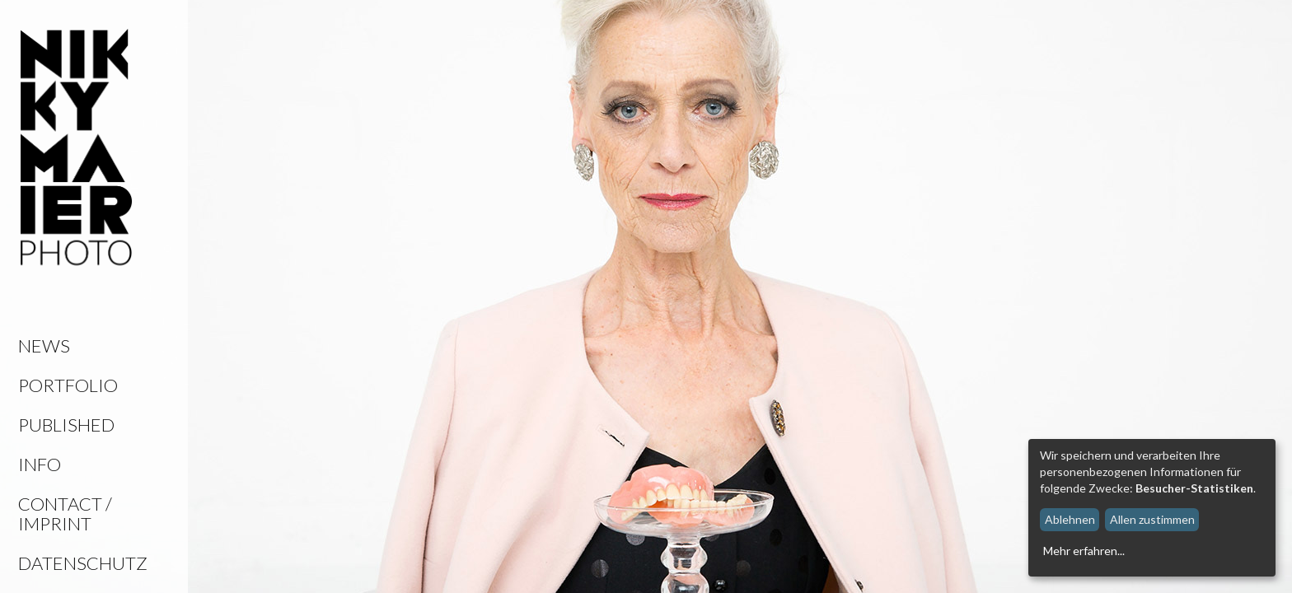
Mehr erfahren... (1084, 551)
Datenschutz (82, 563)
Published (66, 424)
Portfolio (68, 385)
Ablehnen (1070, 519)
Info (39, 464)
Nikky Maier (76, 148)
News (44, 345)
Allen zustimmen (1152, 519)
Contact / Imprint (65, 514)
